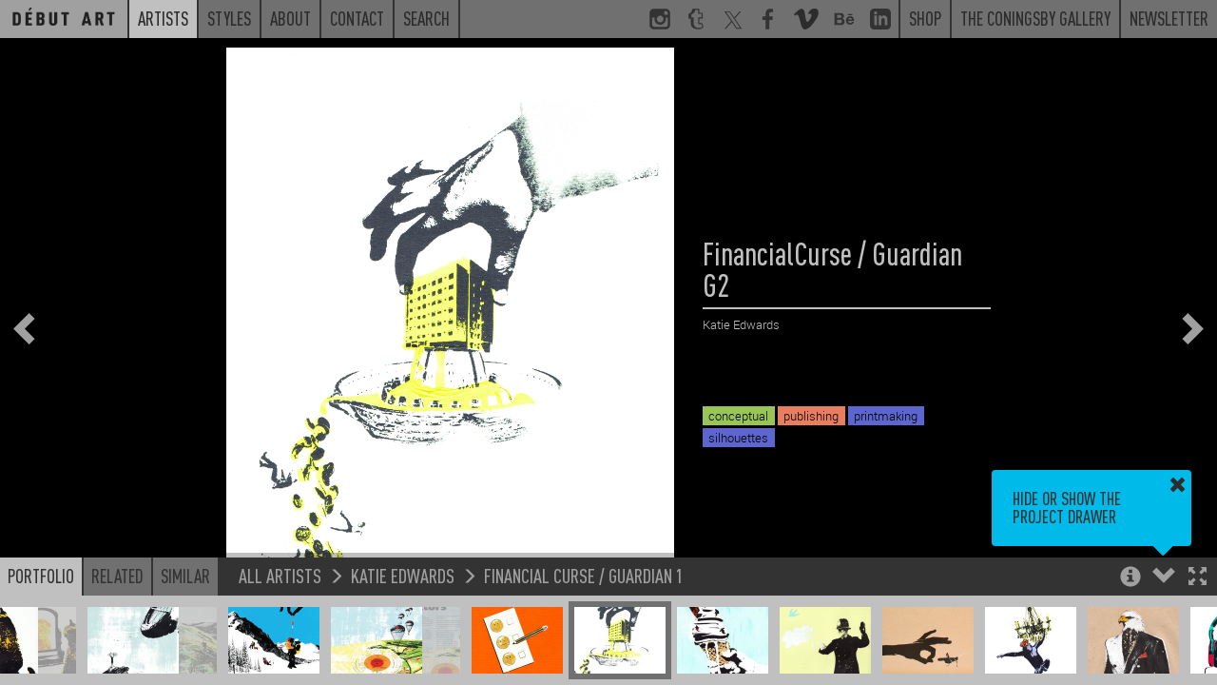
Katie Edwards (402, 575)
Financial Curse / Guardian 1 (584, 575)
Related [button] (117, 575)
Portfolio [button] (41, 575)
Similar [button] (185, 575)
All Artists (280, 575)
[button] (1197, 578)
